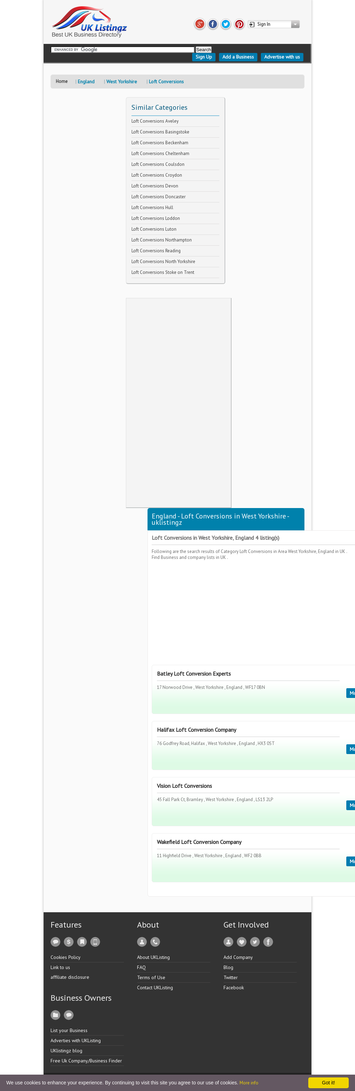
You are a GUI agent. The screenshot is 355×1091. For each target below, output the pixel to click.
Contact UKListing (155, 987)
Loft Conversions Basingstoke (160, 132)
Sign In (263, 24)
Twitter (231, 977)
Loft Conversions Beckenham (159, 143)
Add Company (238, 957)
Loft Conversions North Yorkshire (163, 261)
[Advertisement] (178, 402)
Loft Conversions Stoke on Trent (162, 272)
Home (62, 81)
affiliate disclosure (70, 977)
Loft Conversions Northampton (161, 240)
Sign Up (204, 57)
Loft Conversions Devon (154, 186)
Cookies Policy (66, 957)
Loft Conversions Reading (156, 251)
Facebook (234, 987)
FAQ (141, 967)
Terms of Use (151, 977)
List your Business (69, 1030)
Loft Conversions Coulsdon (157, 164)
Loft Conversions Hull (152, 207)
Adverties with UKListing (76, 1040)
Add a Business (238, 57)
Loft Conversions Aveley (155, 121)
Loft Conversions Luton (153, 229)
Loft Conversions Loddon (155, 218)
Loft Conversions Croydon (156, 175)
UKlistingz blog (66, 1050)
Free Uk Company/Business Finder (86, 1061)
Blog (228, 967)
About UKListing (153, 957)
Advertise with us (282, 57)
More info (249, 1083)
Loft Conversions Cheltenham (160, 153)
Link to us (60, 967)
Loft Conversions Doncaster (158, 197)
